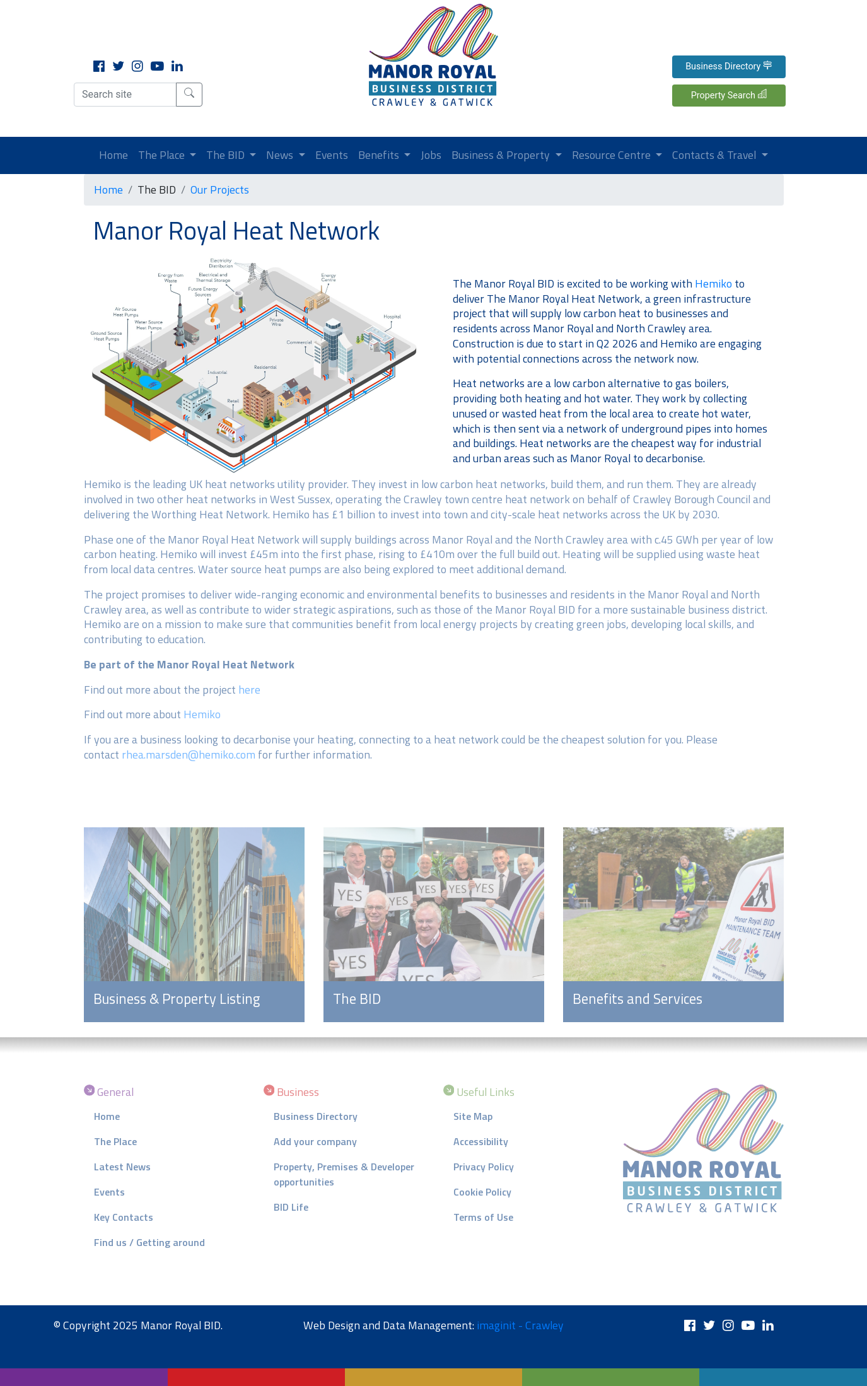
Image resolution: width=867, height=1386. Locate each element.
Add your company (315, 1141)
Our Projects (219, 189)
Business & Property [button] (501, 154)
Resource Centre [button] (612, 154)
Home (116, 154)
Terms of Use (483, 1217)
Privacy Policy (483, 1166)
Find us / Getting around (149, 1242)
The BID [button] (226, 154)
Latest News (122, 1166)
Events (331, 154)
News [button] (281, 154)
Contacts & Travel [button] (715, 154)
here (249, 689)
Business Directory (728, 66)
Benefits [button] (380, 154)
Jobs (431, 154)
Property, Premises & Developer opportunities (344, 1174)
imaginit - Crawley (520, 1325)
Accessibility (480, 1141)
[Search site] (125, 95)
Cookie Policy (482, 1191)
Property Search (729, 94)
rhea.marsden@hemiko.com (188, 754)
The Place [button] (162, 154)
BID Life (291, 1206)
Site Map (472, 1116)
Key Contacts (123, 1217)
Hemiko (713, 283)
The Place (115, 1141)
